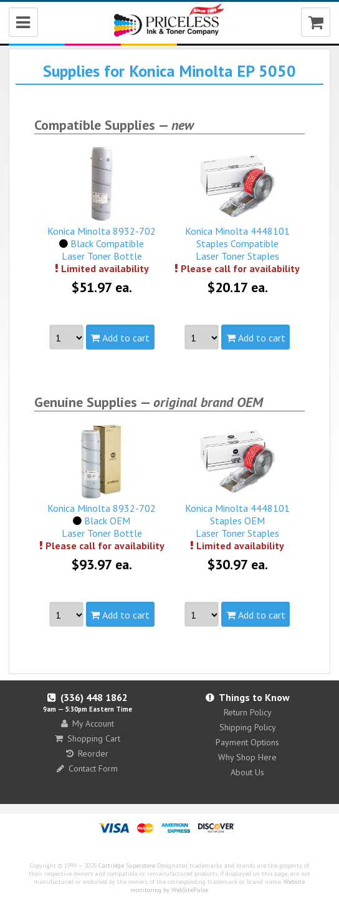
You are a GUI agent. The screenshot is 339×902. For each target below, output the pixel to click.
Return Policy (248, 712)
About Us (247, 772)
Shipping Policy (247, 727)
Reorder (87, 753)
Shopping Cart (87, 738)
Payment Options (247, 742)
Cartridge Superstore (126, 865)
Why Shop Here (247, 757)
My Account (87, 723)
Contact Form (87, 768)
